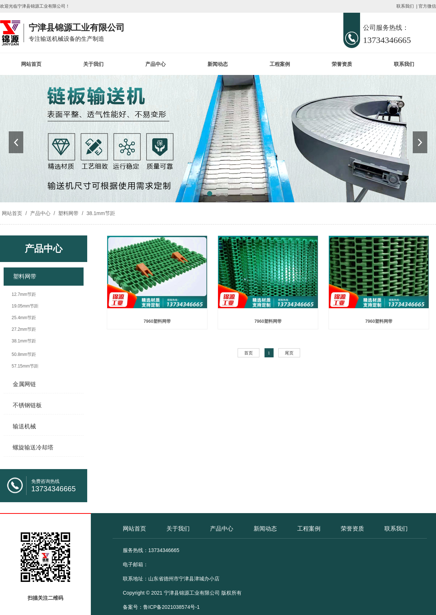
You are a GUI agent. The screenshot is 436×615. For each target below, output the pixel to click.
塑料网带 (68, 213)
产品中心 (155, 64)
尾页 (289, 353)
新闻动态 (217, 64)
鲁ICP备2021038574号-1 (171, 607)
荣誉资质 (342, 64)
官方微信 (427, 6)
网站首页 (31, 64)
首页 (248, 353)
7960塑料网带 (157, 321)
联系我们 (405, 6)
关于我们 (93, 64)
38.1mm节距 (100, 213)
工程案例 (280, 64)
